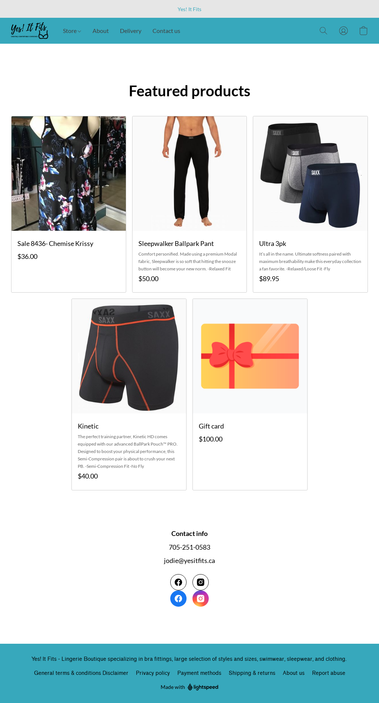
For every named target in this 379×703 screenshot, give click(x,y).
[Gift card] (250, 394)
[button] (29, 30)
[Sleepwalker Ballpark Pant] (189, 204)
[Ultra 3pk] (310, 204)
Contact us (166, 30)
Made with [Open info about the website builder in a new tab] (189, 687)
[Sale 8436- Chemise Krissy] (68, 204)
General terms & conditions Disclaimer (81, 673)
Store (72, 30)
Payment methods (199, 673)
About (101, 30)
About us (294, 673)
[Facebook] (178, 590)
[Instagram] (200, 590)
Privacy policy (153, 673)
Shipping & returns (252, 673)
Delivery (130, 30)
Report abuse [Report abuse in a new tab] (328, 673)
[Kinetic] (129, 394)
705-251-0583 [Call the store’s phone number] (189, 547)
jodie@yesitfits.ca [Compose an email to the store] (189, 560)
